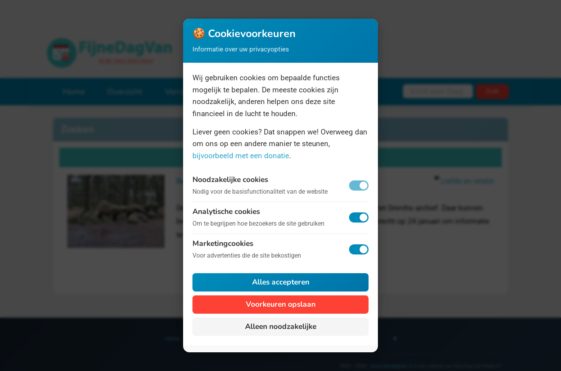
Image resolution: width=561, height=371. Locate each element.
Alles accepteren (280, 282)
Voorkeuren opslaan (281, 304)
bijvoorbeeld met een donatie (240, 155)
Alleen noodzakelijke (280, 327)
